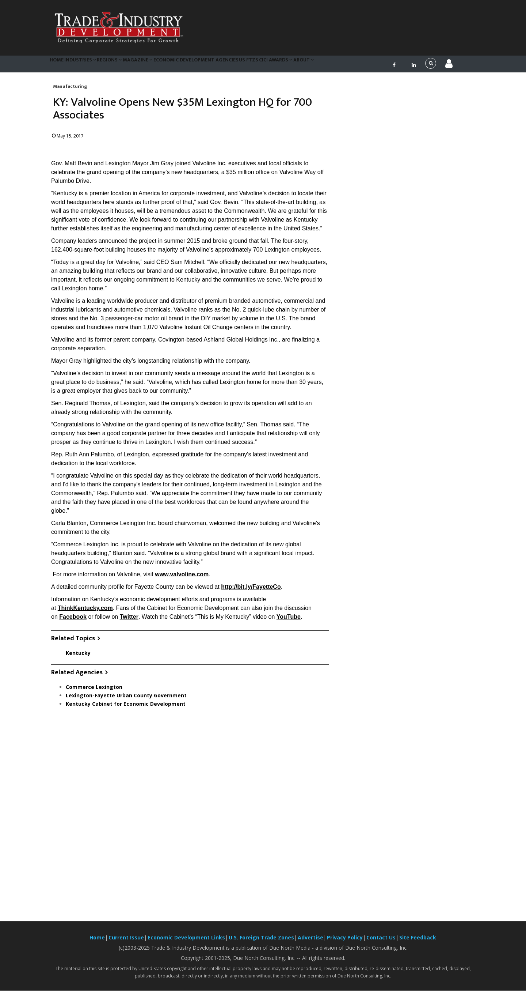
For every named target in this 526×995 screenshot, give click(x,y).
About (341, 66)
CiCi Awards (308, 66)
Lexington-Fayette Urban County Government (126, 699)
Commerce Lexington (94, 691)
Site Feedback (417, 941)
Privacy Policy (345, 941)
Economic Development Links (186, 941)
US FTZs (275, 66)
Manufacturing (70, 91)
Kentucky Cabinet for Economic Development (126, 708)
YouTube (289, 621)
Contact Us (381, 941)
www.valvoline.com (182, 579)
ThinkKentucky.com (85, 613)
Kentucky (78, 657)
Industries (89, 66)
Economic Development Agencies (218, 66)
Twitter (129, 621)
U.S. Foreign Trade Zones (261, 941)
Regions (124, 66)
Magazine (156, 66)
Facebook (73, 621)
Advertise (310, 941)
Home (59, 66)
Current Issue (126, 941)
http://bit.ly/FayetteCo (251, 591)
